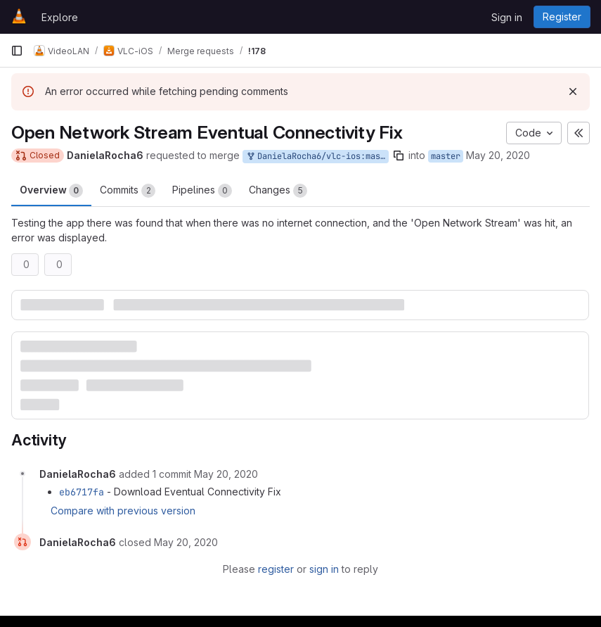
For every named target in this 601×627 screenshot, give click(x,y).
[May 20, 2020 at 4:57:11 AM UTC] (226, 474)
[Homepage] (19, 17)
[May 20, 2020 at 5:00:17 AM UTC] (186, 542)
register (276, 569)
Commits (127, 191)
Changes (278, 191)
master (445, 156)
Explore (59, 17)
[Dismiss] (572, 91)
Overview (51, 191)
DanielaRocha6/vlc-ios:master (317, 157)
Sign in (506, 17)
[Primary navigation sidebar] (17, 50)
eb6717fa (81, 492)
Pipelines (202, 191)
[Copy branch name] (398, 155)
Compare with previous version (123, 511)
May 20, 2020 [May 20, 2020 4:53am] (498, 155)
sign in (324, 569)
